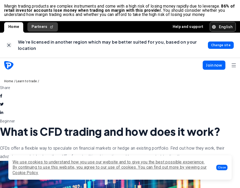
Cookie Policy (25, 172)
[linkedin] (1, 113)
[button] (221, 167)
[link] (9, 45)
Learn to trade (26, 81)
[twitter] (2, 104)
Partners (43, 27)
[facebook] (1, 96)
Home (13, 27)
